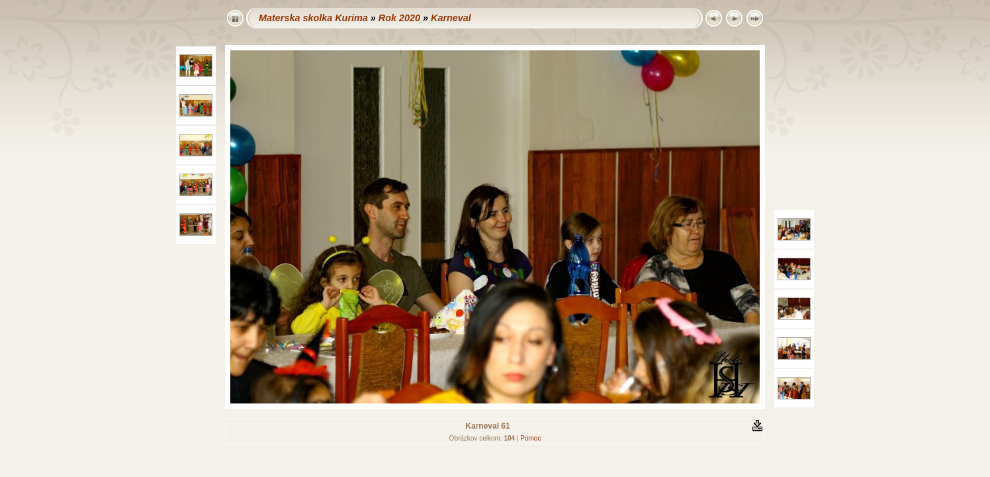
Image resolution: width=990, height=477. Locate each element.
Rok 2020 (399, 18)
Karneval (451, 18)
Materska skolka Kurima (313, 18)
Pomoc (530, 438)
